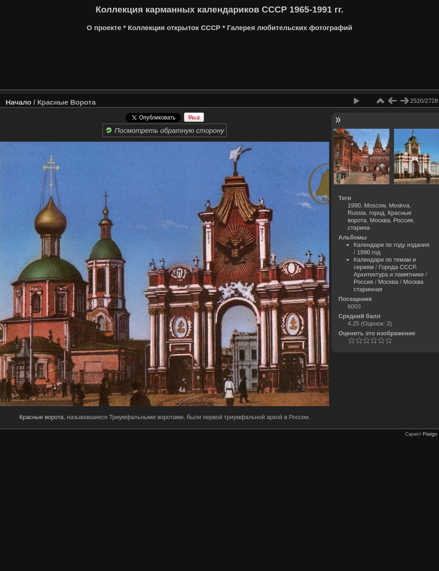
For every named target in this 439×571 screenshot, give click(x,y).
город (376, 212)
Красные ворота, (42, 417)
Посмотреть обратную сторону (164, 130)
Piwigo (430, 434)
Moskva (399, 205)
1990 (354, 205)
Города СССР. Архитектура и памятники (389, 271)
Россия (403, 220)
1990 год (369, 252)
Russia (357, 212)
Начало (19, 102)
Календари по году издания (391, 244)
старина (359, 227)
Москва (380, 220)
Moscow (375, 205)
